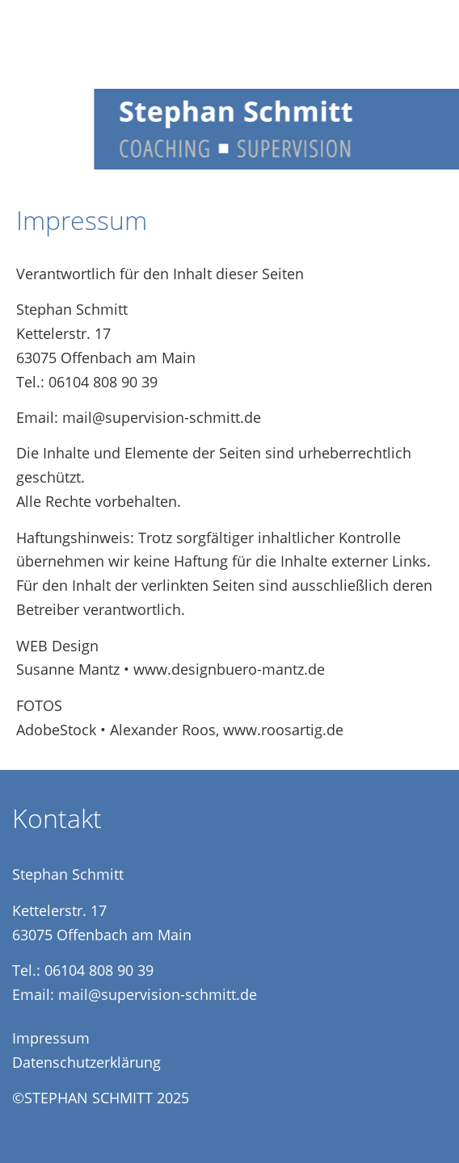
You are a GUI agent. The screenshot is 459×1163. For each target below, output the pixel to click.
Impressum (51, 1038)
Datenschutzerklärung (86, 1062)
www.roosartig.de (283, 729)
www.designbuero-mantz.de (229, 669)
